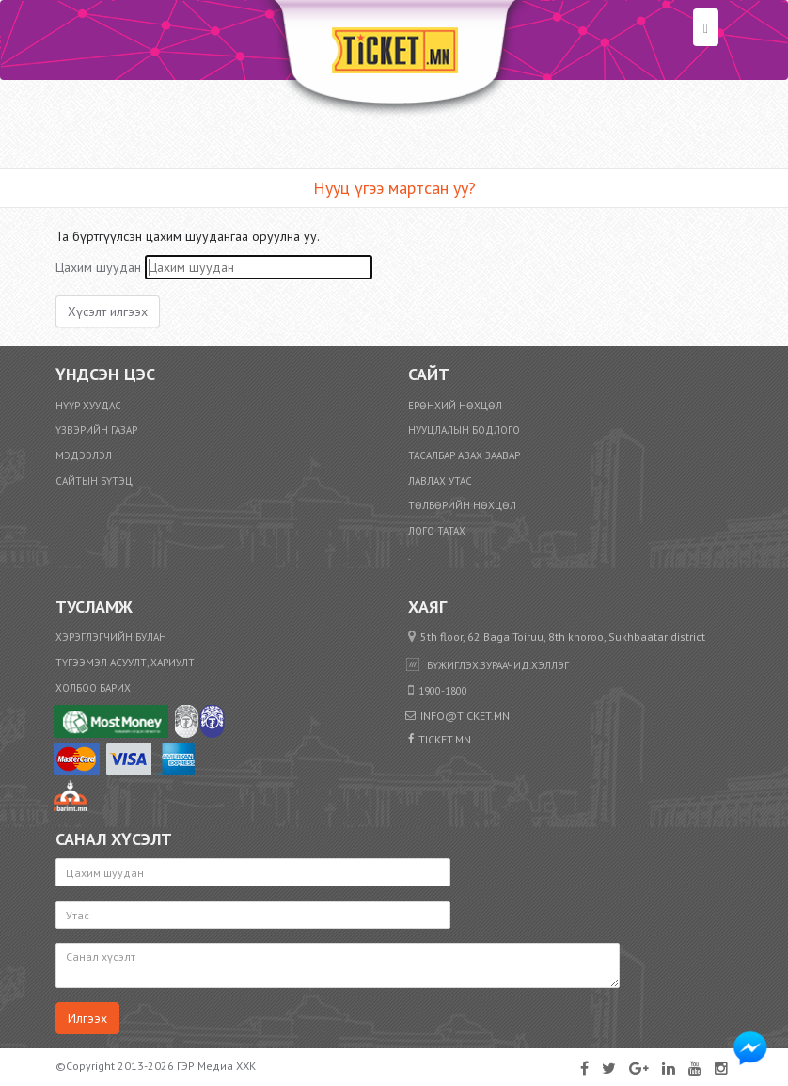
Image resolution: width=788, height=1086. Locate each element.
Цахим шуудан (98, 267)
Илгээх (87, 1018)
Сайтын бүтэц (94, 480)
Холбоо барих (93, 688)
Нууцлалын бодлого (464, 430)
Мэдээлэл (83, 455)
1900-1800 (442, 690)
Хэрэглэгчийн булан (110, 637)
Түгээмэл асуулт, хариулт (125, 662)
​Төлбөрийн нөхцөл (462, 505)
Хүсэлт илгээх (108, 311)
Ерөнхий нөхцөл (455, 405)
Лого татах (436, 530)
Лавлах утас (440, 480)
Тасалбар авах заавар (464, 455)
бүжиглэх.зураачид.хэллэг (498, 665)
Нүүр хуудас (88, 405)
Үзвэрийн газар (96, 430)
